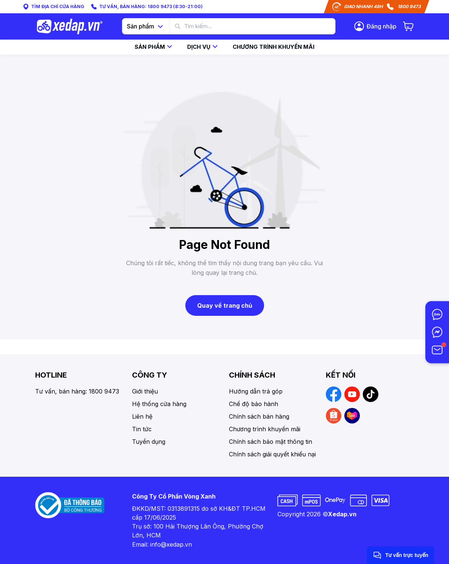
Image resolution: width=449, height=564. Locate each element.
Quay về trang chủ (224, 305)
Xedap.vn (342, 514)
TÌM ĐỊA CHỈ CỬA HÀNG (53, 6)
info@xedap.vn (171, 544)
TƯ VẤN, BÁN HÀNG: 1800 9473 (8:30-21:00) (146, 6)
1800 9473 (409, 6)
